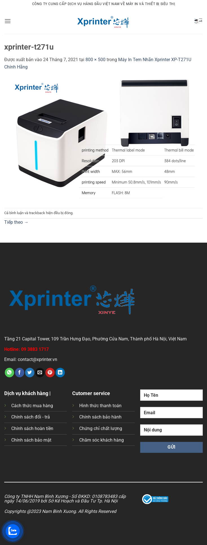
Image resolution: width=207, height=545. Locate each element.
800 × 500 (95, 59)
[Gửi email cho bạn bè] (40, 372)
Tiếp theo (16, 222)
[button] (7, 21)
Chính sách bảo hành (100, 417)
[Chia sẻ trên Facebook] (19, 372)
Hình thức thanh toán (100, 405)
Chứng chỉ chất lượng (100, 428)
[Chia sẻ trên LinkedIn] (60, 372)
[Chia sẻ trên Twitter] (29, 372)
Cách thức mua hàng (32, 405)
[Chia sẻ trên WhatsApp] (9, 372)
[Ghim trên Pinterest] (50, 372)
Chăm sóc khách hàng (101, 440)
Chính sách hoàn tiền (32, 428)
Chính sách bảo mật (31, 440)
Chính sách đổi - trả (30, 417)
